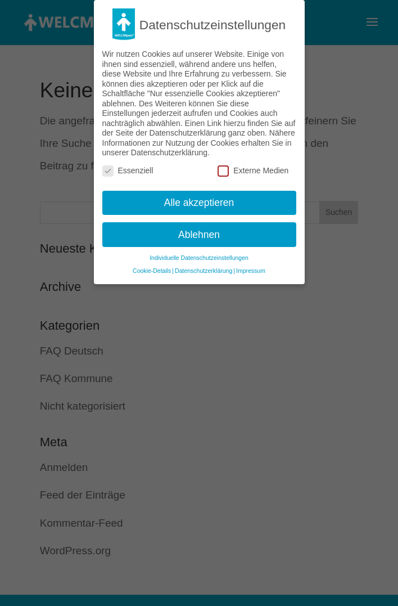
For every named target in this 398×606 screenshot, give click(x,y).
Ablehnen (199, 228)
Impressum (250, 265)
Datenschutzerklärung (203, 265)
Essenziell (127, 165)
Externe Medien (253, 165)
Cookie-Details (152, 265)
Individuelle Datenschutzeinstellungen (199, 252)
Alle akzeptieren (199, 196)
